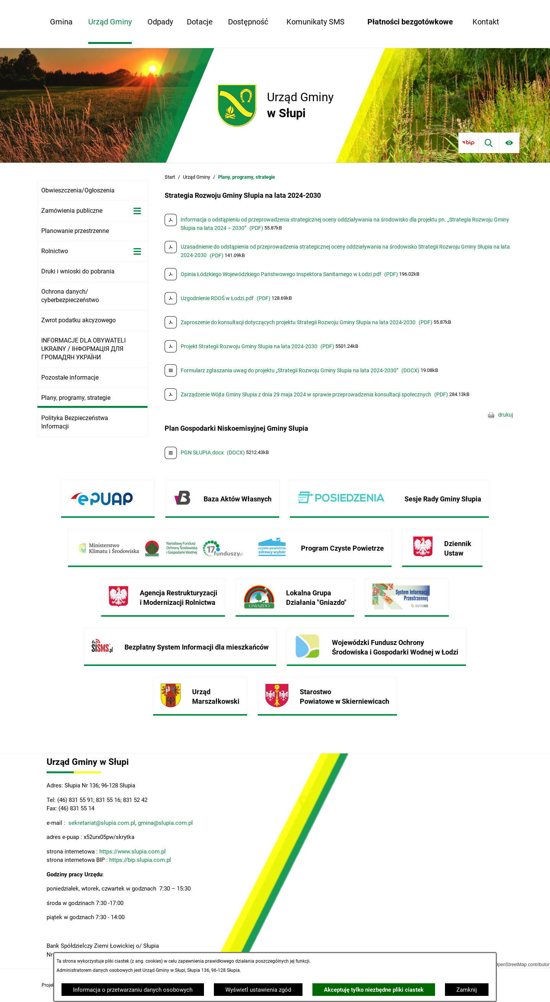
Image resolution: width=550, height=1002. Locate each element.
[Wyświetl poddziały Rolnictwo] (137, 251)
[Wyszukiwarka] (489, 143)
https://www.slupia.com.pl (132, 851)
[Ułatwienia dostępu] (509, 143)
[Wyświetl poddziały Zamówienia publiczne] (137, 211)
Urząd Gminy (196, 177)
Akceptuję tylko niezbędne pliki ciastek (374, 989)
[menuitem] (61, 22)
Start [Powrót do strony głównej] (170, 177)
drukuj (505, 415)
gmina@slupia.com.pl (165, 822)
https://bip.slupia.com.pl (141, 860)
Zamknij (466, 989)
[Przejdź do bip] (468, 143)
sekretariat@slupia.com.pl (101, 822)
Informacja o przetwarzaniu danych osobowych (132, 989)
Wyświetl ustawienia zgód (258, 989)
